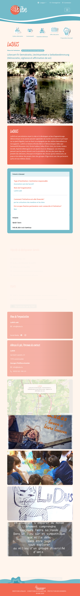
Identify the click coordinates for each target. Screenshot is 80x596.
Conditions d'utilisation (36, 591)
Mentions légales (19, 591)
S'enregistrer (55, 3)
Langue (42, 3)
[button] (9, 93)
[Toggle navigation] (67, 10)
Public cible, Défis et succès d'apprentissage (21, 228)
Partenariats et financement (18, 174)
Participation (15, 218)
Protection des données (56, 591)
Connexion (66, 3)
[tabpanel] (40, 193)
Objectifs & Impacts (16, 223)
